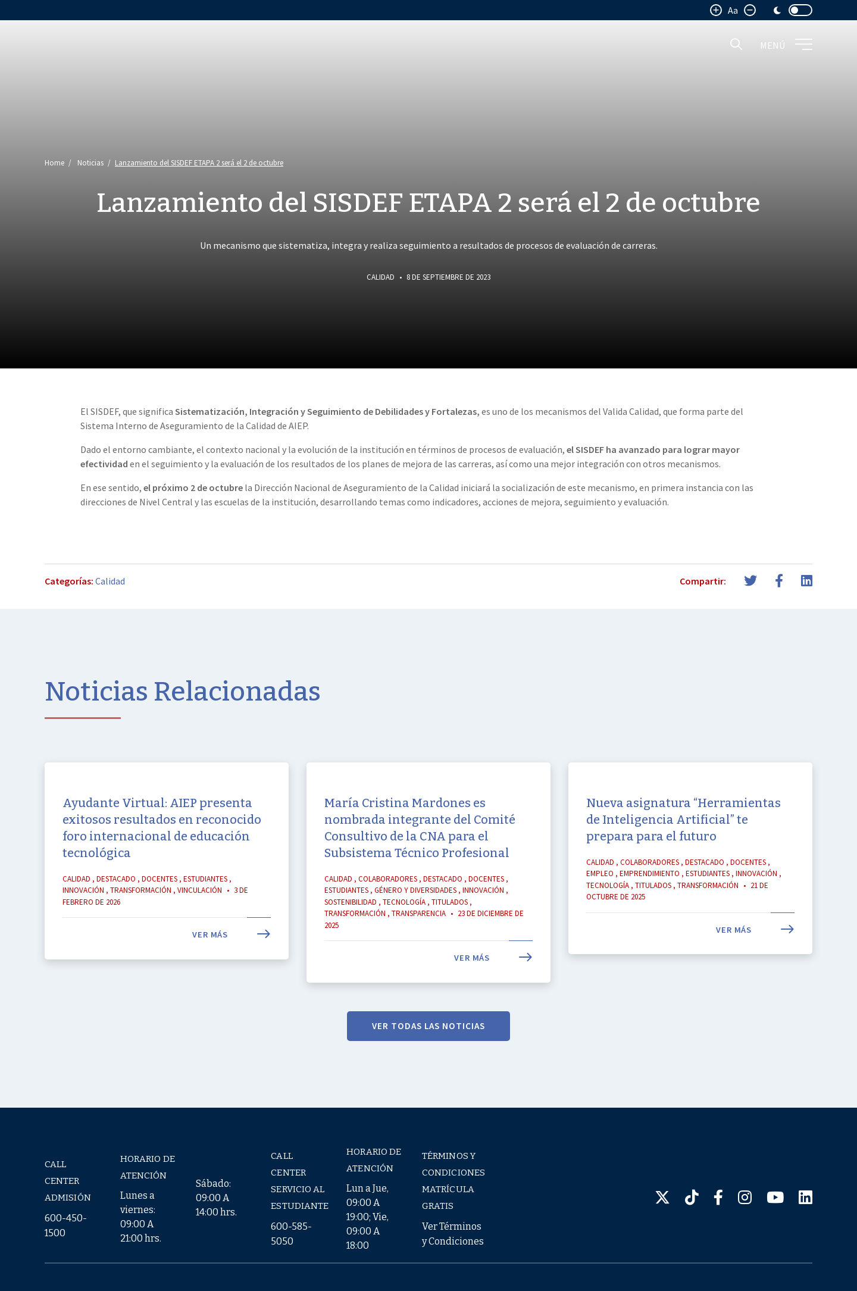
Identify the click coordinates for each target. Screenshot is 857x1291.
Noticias (90, 163)
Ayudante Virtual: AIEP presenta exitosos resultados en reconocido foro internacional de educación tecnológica (161, 850)
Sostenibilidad (350, 925)
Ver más (231, 957)
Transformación (140, 913)
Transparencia (419, 936)
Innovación (83, 913)
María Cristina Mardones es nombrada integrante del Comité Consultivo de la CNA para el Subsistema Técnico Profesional (419, 850)
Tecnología (404, 925)
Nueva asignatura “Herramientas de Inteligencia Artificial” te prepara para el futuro (683, 842)
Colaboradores (387, 901)
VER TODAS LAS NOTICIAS (428, 1048)
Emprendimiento (650, 897)
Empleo (600, 897)
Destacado (116, 901)
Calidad (381, 277)
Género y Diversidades (415, 913)
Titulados (449, 925)
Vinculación (199, 913)
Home (54, 163)
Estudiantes (205, 901)
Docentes (159, 901)
